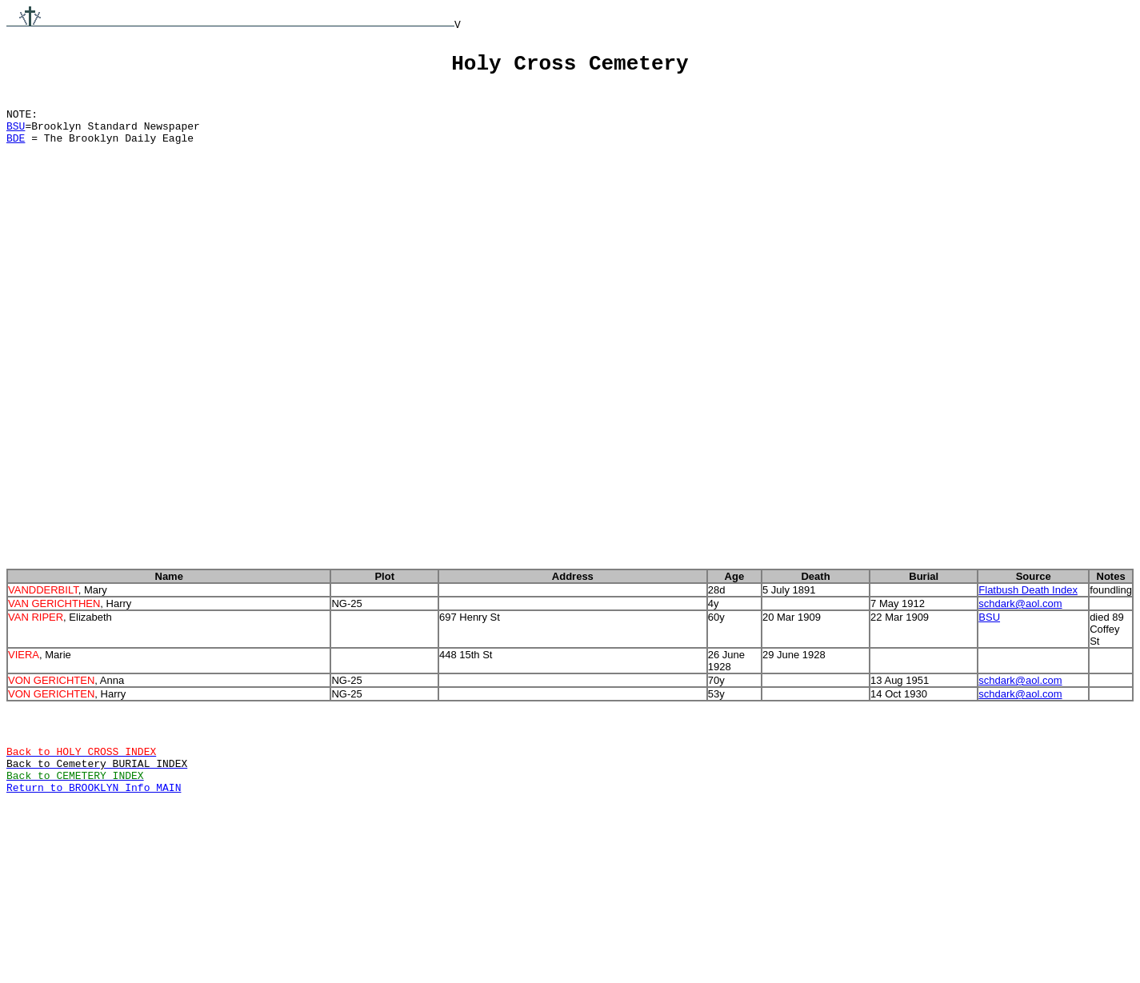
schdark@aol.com (1020, 663)
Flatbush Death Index (1028, 647)
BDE (15, 152)
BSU (15, 137)
